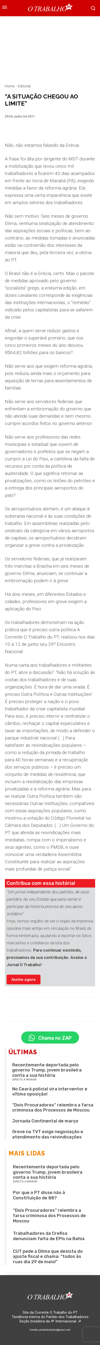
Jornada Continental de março (45, 1121)
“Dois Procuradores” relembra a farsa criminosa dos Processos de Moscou (52, 1107)
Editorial (24, 86)
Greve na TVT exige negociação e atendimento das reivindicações (47, 1134)
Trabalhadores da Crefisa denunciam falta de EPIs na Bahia (49, 1236)
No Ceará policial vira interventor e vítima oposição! (49, 1091)
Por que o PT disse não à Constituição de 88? (39, 1195)
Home (10, 86)
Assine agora (23, 979)
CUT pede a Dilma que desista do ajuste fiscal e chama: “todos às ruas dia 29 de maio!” (48, 1256)
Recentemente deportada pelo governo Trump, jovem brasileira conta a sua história (47, 1070)
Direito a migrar (24, 1079)
